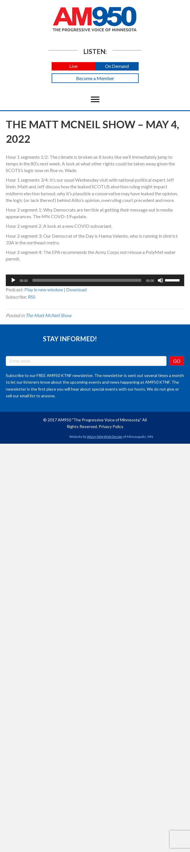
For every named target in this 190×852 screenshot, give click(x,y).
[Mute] (160, 280)
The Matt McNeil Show (48, 315)
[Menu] (95, 99)
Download (76, 289)
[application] (95, 280)
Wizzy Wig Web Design (104, 436)
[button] (73, 66)
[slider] (87, 280)
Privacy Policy (111, 426)
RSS (31, 296)
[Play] (13, 280)
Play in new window (43, 289)
